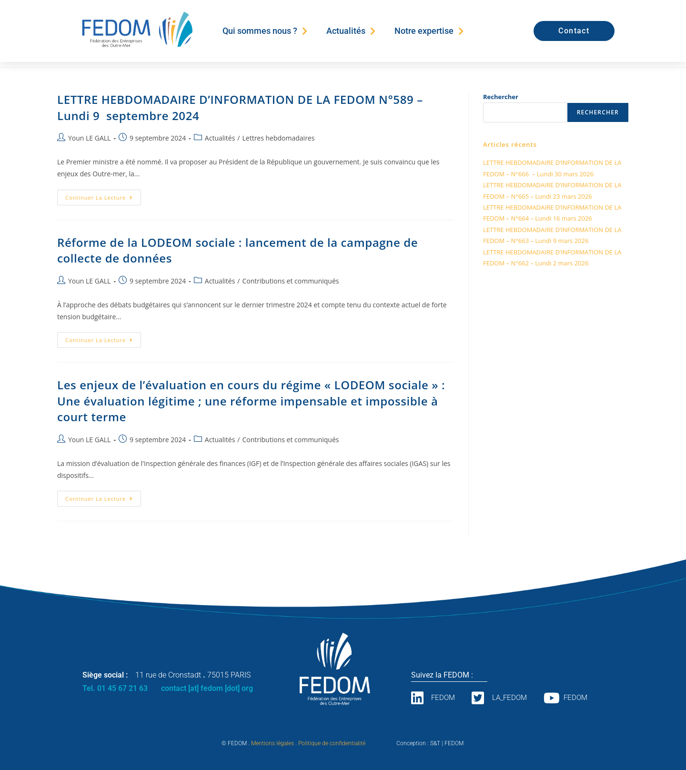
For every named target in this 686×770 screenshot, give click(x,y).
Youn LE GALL (89, 137)
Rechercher (500, 96)
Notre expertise (429, 31)
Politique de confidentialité (331, 743)
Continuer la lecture (103, 195)
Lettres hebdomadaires (278, 137)
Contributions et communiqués (290, 280)
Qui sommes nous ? (264, 31)
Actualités (350, 31)
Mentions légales (272, 743)
